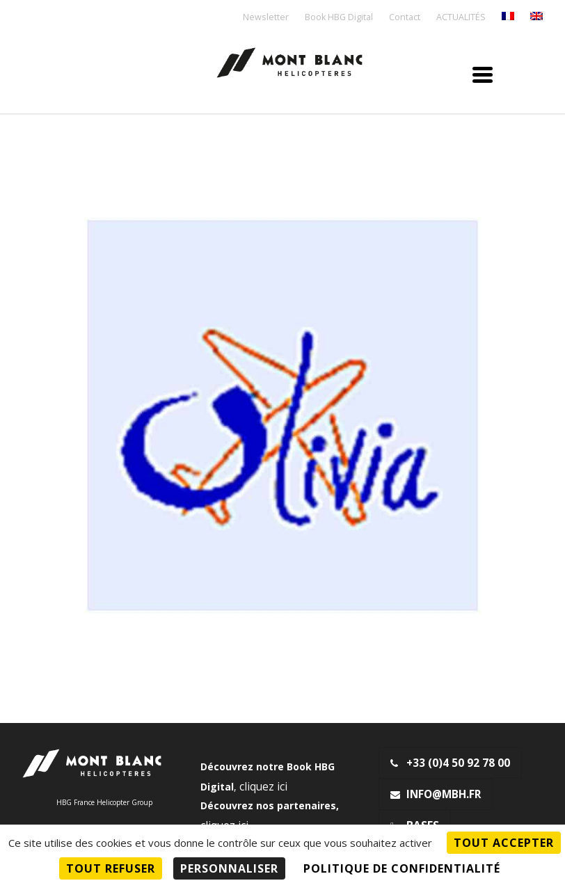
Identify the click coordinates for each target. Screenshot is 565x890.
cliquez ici (263, 786)
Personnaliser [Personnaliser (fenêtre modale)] (229, 868)
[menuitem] (508, 17)
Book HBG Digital (339, 17)
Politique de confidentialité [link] (401, 868)
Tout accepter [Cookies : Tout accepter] (504, 842)
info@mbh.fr (436, 794)
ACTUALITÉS (461, 17)
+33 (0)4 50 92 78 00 (450, 763)
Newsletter (266, 17)
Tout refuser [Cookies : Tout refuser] (110, 868)
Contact (404, 17)
